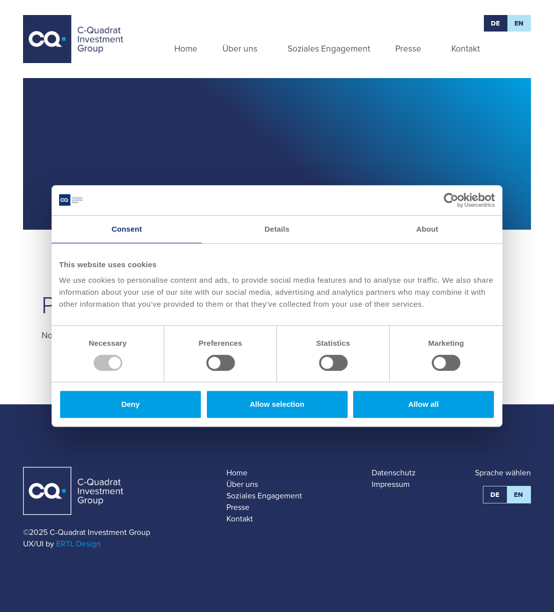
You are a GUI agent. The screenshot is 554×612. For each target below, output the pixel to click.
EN (519, 23)
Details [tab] (277, 229)
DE (495, 23)
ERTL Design (78, 543)
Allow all (423, 404)
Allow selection (276, 404)
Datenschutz (394, 472)
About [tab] (427, 229)
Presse (237, 507)
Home (236, 472)
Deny (130, 404)
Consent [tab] (127, 229)
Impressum (391, 484)
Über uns (242, 484)
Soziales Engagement (264, 495)
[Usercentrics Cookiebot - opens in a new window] (451, 200)
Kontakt (239, 518)
